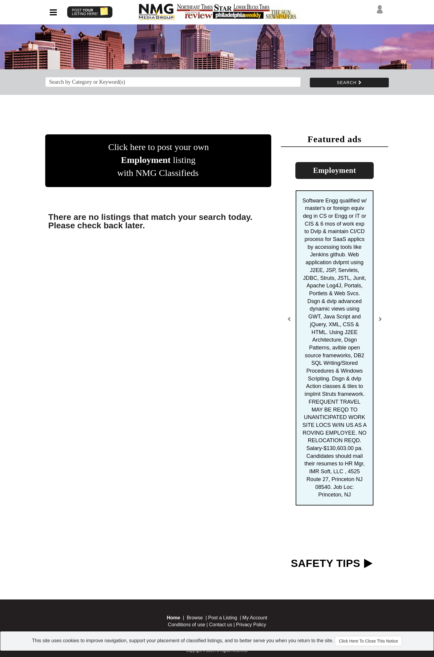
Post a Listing (222, 617)
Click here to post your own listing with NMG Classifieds (158, 160)
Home (173, 617)
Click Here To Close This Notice (368, 641)
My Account (254, 617)
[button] (289, 321)
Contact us (220, 624)
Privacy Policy (251, 624)
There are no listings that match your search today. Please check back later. (150, 221)
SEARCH (349, 82)
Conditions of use (186, 624)
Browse (195, 617)
